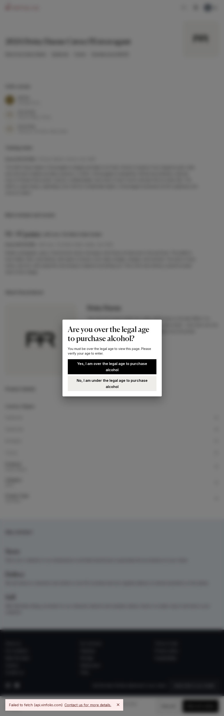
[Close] (118, 704)
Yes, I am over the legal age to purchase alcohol (112, 366)
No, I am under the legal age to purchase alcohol (112, 383)
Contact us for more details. (87, 705)
